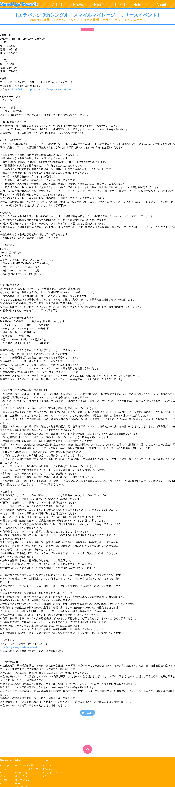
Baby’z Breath (22, 779)
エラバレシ (87, 29)
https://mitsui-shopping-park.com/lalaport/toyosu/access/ (42, 89)
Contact (48, 776)
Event (99, 4)
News (78, 4)
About (161, 4)
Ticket (119, 4)
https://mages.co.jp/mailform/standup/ (20, 647)
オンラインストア (54, 772)
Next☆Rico (21, 776)
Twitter (48, 765)
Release (141, 4)
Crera (18, 783)
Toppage (5, 765)
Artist (57, 4)
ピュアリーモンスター (28, 769)
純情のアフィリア (26, 765)
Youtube (48, 769)
